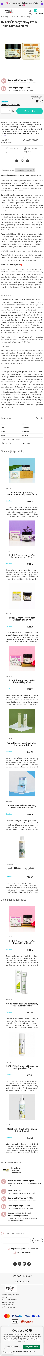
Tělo (12, 16)
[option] (22, 52)
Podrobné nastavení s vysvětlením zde (22, 1351)
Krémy (28, 16)
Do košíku (29, 111)
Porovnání (12, 152)
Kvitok (10, 142)
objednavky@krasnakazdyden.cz (24, 1249)
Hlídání (30, 152)
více (5, 136)
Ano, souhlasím (31, 1347)
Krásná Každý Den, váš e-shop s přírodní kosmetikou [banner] (8, 12)
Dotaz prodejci (32, 148)
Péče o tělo (19, 16)
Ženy (6, 16)
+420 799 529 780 (24, 1252)
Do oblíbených (13, 148)
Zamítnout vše (12, 1347)
